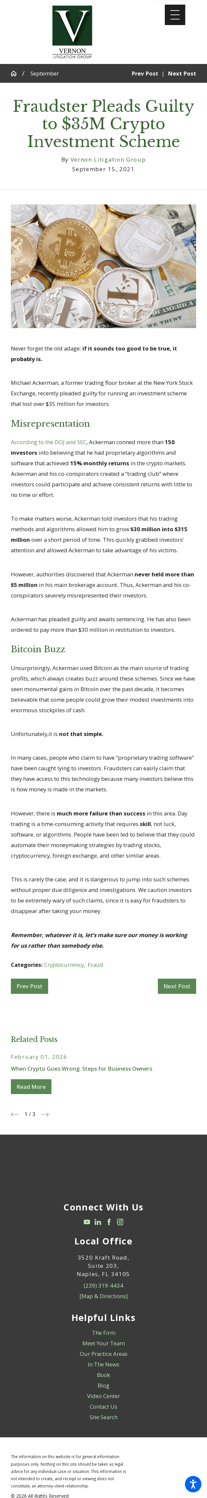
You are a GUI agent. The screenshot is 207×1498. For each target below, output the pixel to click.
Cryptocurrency (64, 964)
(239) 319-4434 (103, 1285)
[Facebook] (109, 1222)
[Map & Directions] (103, 1296)
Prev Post (29, 986)
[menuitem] (103, 1333)
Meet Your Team (103, 1343)
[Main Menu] (175, 15)
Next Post (177, 986)
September (44, 73)
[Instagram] (120, 1222)
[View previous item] (15, 1114)
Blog (103, 1385)
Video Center (103, 1396)
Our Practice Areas (104, 1354)
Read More (31, 1086)
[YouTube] (87, 1222)
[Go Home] (16, 73)
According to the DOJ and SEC (48, 442)
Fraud (95, 964)
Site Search (104, 1417)
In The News (103, 1364)
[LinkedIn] (98, 1222)
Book (103, 1375)
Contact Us (103, 1406)
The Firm (103, 1332)
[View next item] (45, 1114)
